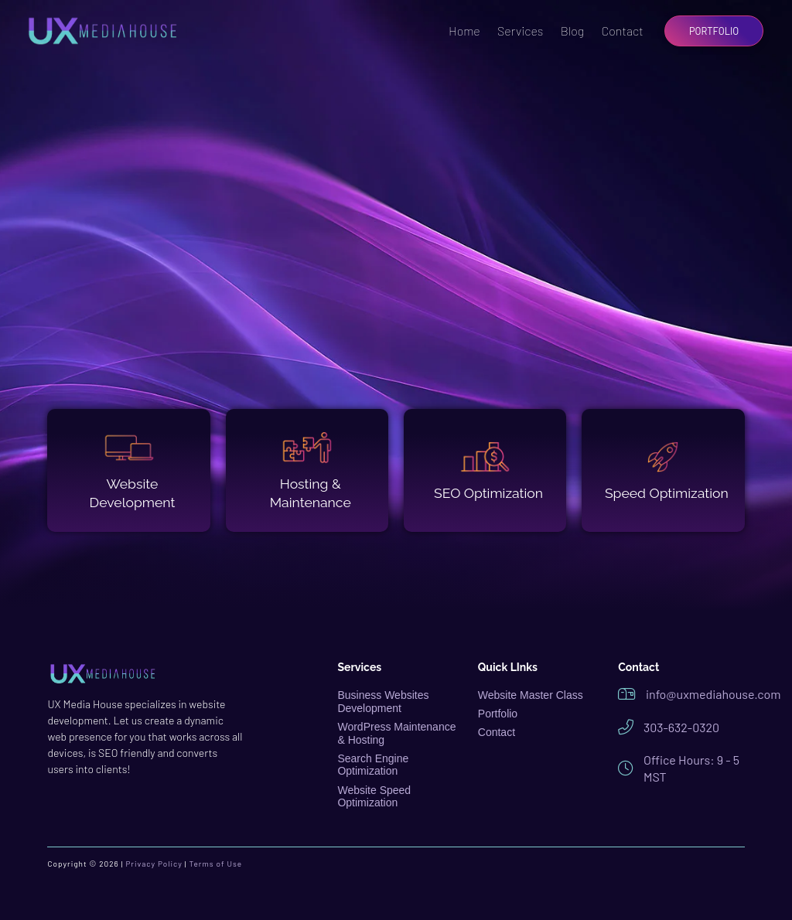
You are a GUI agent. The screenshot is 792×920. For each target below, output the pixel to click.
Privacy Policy (153, 863)
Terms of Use (216, 863)
